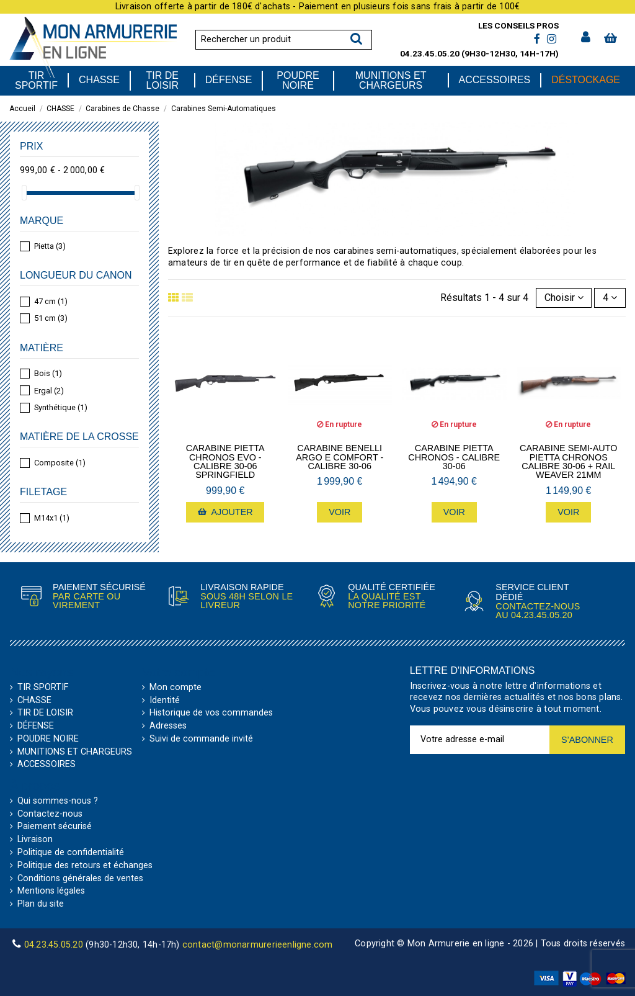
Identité (164, 700)
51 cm (51, 318)
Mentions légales (51, 891)
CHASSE (34, 700)
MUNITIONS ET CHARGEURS (74, 752)
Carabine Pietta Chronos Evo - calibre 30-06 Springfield (225, 462)
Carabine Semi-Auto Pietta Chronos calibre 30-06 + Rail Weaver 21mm (568, 462)
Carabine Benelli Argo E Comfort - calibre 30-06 (339, 457)
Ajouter (225, 512)
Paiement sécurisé (54, 826)
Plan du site (40, 904)
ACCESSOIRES (46, 764)
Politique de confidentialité (70, 852)
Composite (60, 462)
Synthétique (60, 407)
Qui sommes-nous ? (57, 801)
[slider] (24, 192)
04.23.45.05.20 (430, 53)
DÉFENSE (35, 726)
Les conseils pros (518, 25)
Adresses (168, 726)
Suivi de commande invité (201, 739)
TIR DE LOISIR (45, 713)
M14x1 (51, 518)
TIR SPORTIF (42, 687)
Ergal (49, 390)
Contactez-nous (49, 814)
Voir (339, 512)
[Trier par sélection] (564, 298)
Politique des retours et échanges (85, 865)
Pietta (50, 246)
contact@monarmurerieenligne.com (257, 945)
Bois (48, 373)
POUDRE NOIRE (48, 739)
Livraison (35, 839)
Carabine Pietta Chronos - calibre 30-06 (454, 457)
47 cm (51, 301)
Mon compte (175, 687)
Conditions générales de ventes (80, 878)
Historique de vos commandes (211, 713)
